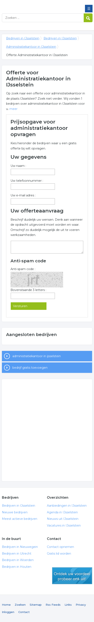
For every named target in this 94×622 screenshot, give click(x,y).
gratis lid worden (72, 575)
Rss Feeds (53, 604)
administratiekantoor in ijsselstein (36, 356)
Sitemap (36, 604)
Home (6, 604)
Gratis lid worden (59, 553)
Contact (24, 612)
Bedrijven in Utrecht (16, 553)
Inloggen (8, 612)
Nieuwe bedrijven (15, 512)
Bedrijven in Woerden (18, 560)
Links (68, 604)
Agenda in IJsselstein (62, 512)
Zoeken (20, 604)
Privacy (81, 604)
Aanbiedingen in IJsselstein (67, 505)
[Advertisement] (47, 430)
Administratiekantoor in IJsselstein (31, 47)
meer (13, 109)
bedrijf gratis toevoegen (30, 368)
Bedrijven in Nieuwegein (20, 547)
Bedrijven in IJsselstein (32, 5)
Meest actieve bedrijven (19, 519)
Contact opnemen (60, 547)
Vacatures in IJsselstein (64, 525)
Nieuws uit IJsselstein (62, 519)
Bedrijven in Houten (16, 567)
